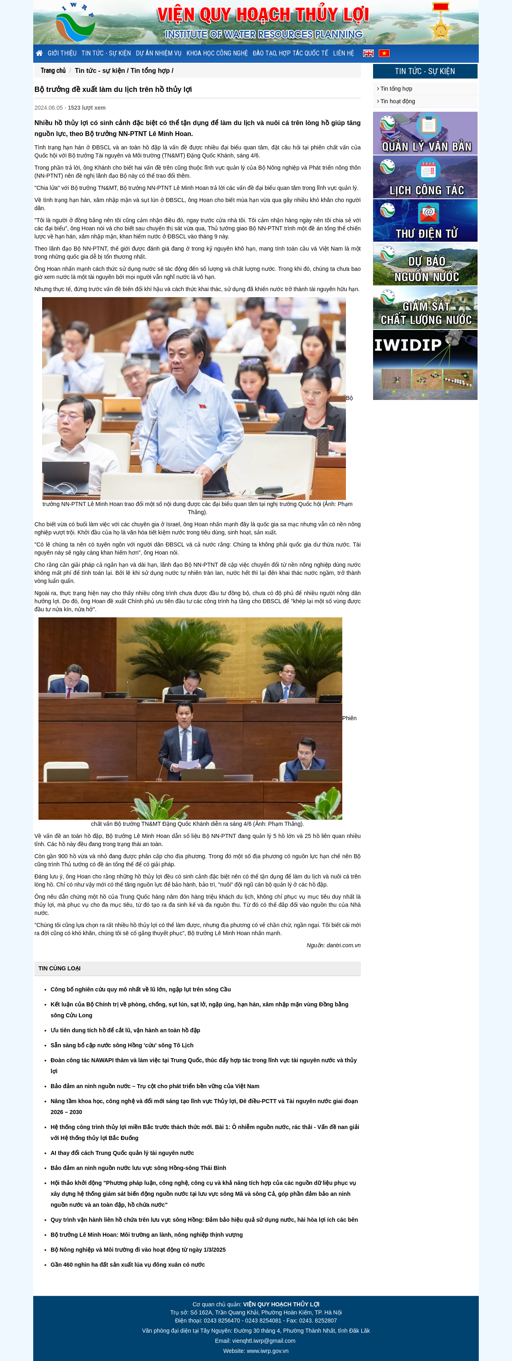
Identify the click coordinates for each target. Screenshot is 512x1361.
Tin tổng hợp (394, 88)
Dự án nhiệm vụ (158, 53)
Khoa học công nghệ (217, 53)
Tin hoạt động (396, 101)
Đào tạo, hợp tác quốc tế (290, 53)
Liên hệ (343, 53)
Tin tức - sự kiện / (102, 70)
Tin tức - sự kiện (106, 53)
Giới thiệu (62, 53)
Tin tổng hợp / (151, 70)
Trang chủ (53, 70)
